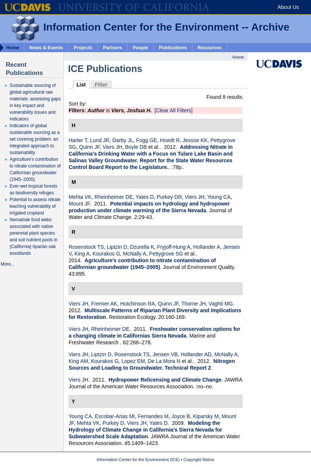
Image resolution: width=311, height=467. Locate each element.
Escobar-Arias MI (115, 416)
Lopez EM (133, 361)
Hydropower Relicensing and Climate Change (165, 380)
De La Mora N (164, 361)
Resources (210, 47)
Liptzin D (117, 247)
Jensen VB (165, 354)
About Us (288, 7)
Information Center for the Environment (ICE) (138, 459)
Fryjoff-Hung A (173, 247)
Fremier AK (104, 304)
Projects (83, 47)
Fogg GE (146, 140)
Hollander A (206, 247)
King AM (78, 361)
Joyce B (181, 416)
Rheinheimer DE (113, 197)
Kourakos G (106, 254)
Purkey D (113, 423)
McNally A (134, 254)
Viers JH (112, 147)
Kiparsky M (206, 416)
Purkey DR (169, 197)
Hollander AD (196, 354)
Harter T (78, 140)
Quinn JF (89, 147)
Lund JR (99, 140)
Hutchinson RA (137, 304)
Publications (173, 47)
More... (8, 264)
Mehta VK (80, 197)
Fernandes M (153, 416)
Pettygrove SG (166, 254)
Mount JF (79, 204)
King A (82, 254)
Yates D (145, 197)
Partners (112, 47)
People (140, 47)
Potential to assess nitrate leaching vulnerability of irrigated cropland (35, 206)
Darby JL (122, 140)
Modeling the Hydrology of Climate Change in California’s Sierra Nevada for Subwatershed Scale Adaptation (145, 429)
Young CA (219, 197)
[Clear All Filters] (174, 110)
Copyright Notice (198, 459)
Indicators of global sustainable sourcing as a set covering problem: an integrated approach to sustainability (35, 139)
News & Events (46, 47)
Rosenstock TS (86, 247)
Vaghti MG (220, 304)
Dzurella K (142, 247)
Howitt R (170, 140)
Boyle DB (136, 147)
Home (238, 56)
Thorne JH (193, 304)
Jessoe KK (195, 140)
